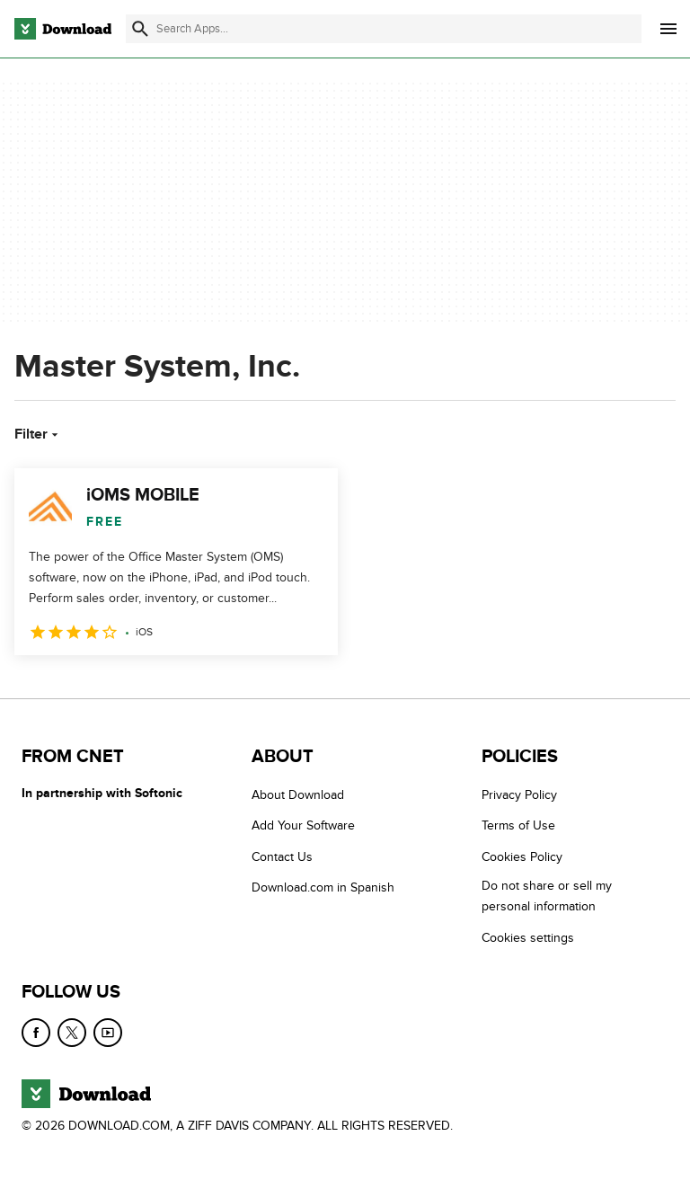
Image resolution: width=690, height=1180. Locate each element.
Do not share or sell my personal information (547, 896)
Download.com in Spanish (323, 887)
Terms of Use (518, 826)
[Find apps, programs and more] (383, 28)
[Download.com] (62, 29)
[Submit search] (140, 28)
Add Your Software (303, 826)
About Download (298, 795)
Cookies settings (528, 937)
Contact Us (282, 857)
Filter (38, 434)
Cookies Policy (522, 857)
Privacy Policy (519, 795)
